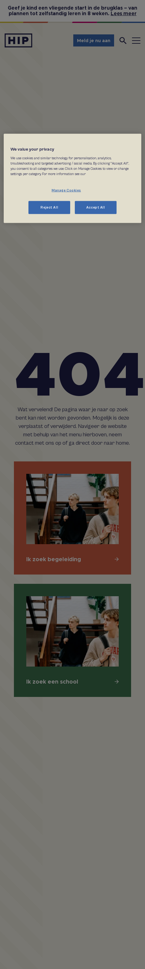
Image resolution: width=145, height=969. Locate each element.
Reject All (49, 207)
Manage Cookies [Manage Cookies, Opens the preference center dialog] (66, 190)
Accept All (95, 207)
